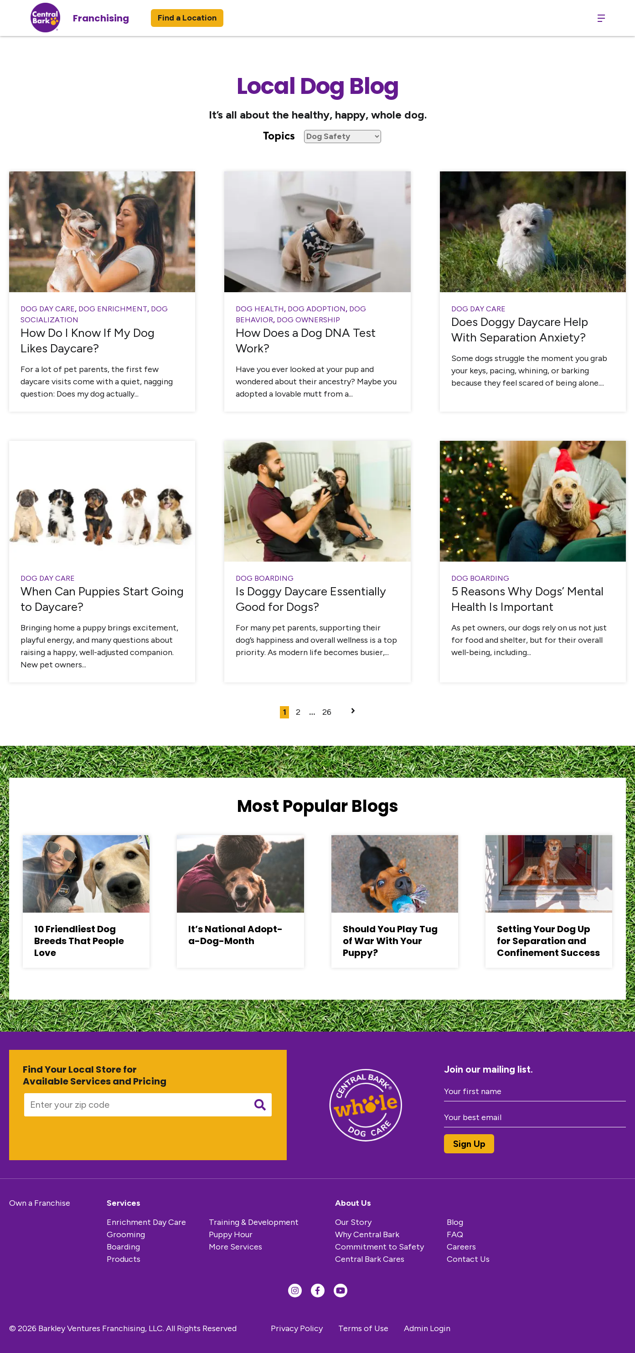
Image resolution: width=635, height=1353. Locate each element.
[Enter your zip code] (133, 1105)
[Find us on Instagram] (295, 1290)
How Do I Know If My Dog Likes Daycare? (88, 340)
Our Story (353, 1222)
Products (123, 1259)
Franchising (101, 18)
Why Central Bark (367, 1234)
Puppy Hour (231, 1234)
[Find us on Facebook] (318, 1290)
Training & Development (254, 1222)
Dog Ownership (308, 319)
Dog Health (260, 309)
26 (326, 712)
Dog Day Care (48, 309)
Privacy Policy (297, 1328)
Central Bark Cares (369, 1259)
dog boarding (265, 578)
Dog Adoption (317, 309)
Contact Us (468, 1259)
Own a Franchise (39, 1203)
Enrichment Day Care (146, 1222)
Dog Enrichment (112, 309)
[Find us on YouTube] (340, 1290)
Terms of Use (363, 1328)
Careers (461, 1247)
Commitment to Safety (379, 1247)
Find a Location (187, 18)
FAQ (455, 1234)
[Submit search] (260, 1105)
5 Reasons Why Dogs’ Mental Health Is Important (527, 599)
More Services (235, 1247)
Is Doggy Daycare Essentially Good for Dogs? (311, 599)
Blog (455, 1222)
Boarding (123, 1247)
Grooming (126, 1234)
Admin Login (427, 1328)
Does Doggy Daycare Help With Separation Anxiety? (519, 330)
